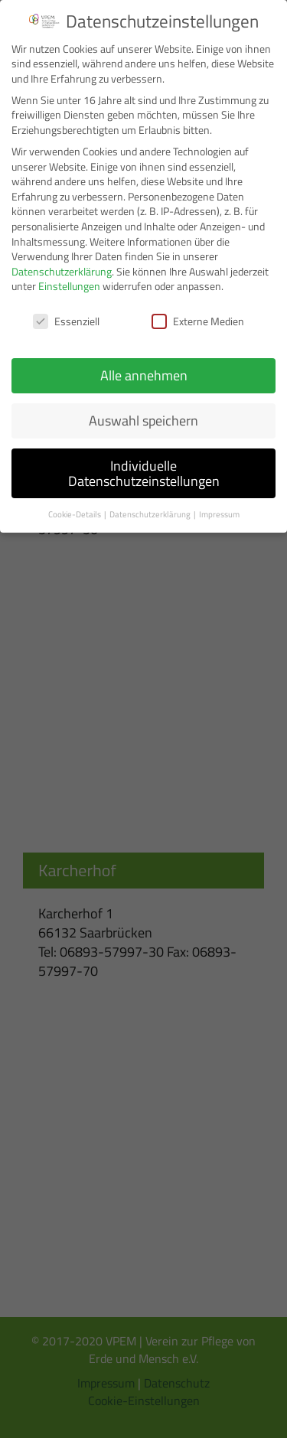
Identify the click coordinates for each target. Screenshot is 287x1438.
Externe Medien (198, 321)
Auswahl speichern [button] (143, 420)
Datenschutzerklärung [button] (150, 514)
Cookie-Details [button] (75, 514)
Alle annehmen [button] (144, 375)
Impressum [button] (219, 514)
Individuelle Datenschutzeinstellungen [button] (144, 473)
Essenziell (66, 321)
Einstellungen (69, 286)
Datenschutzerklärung (61, 271)
